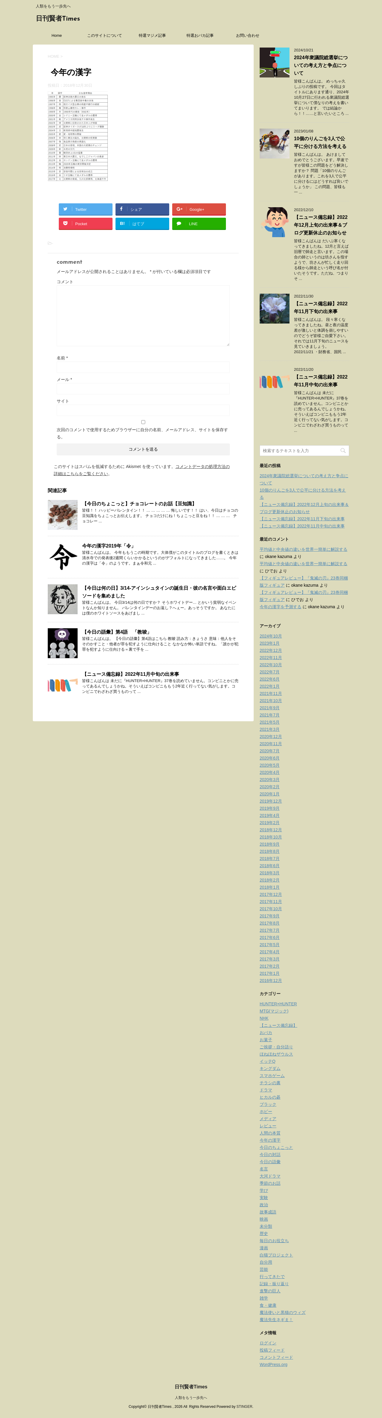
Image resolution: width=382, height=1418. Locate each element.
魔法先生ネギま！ (276, 1319)
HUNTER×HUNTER (278, 1003)
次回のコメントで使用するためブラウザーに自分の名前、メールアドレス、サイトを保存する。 (142, 433)
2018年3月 (270, 872)
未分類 (266, 1226)
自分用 (266, 1262)
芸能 (264, 1269)
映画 (264, 1219)
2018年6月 (270, 865)
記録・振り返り (274, 1283)
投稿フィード (272, 1350)
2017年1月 (270, 973)
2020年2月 (270, 786)
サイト (63, 401)
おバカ (266, 1032)
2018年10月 (271, 837)
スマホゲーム (272, 1075)
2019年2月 (270, 822)
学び (264, 1190)
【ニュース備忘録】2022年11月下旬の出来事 (302, 518)
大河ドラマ (270, 1176)
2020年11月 (271, 743)
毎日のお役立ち (274, 1240)
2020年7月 (270, 750)
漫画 (264, 1247)
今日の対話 (270, 1154)
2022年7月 (270, 672)
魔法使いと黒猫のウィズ (283, 1312)
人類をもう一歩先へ (191, 1398)
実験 (264, 1197)
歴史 (264, 1233)
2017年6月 (270, 937)
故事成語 (268, 1212)
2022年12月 (271, 650)
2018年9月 (270, 844)
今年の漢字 (270, 1140)
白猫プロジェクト (276, 1255)
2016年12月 (271, 980)
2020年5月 (270, 765)
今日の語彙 (270, 1161)
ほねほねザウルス (276, 1054)
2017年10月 (271, 908)
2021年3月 (270, 729)
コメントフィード (276, 1357)
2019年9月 (270, 808)
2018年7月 (270, 858)
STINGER (244, 1407)
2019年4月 (270, 815)
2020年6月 (270, 758)
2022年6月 (270, 679)
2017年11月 (271, 901)
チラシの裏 (270, 1082)
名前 (62, 358)
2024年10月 (271, 636)
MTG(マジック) (274, 1011)
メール (64, 379)
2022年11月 (271, 657)
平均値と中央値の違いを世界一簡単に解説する (303, 549)
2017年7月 (270, 930)
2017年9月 (270, 916)
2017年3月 (270, 959)
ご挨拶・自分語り (276, 1047)
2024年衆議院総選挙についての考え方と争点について (321, 65)
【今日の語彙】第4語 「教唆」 (117, 632)
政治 (264, 1204)
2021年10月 (271, 700)
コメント (65, 281)
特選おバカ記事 (200, 35)
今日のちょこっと (276, 1147)
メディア (268, 1118)
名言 (264, 1169)
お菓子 (266, 1039)
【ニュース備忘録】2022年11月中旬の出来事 (130, 674)
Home (57, 35)
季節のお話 (270, 1183)
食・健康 (268, 1305)
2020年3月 (270, 779)
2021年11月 (271, 693)
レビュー (268, 1125)
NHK (264, 1018)
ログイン (268, 1343)
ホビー (266, 1111)
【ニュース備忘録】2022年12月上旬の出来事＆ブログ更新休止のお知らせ (321, 225)
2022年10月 (271, 664)
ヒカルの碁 (270, 1097)
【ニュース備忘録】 (278, 1025)
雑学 (264, 1298)
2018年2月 (270, 880)
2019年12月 (271, 801)
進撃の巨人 (270, 1291)
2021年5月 (270, 722)
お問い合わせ (247, 35)
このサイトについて (104, 35)
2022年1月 (270, 686)
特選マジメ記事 (152, 35)
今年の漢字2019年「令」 (109, 545)
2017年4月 (270, 951)
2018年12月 (271, 829)
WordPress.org (273, 1364)
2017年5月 (270, 944)
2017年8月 (270, 923)
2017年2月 (270, 966)
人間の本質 (270, 1133)
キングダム (270, 1068)
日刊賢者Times (58, 19)
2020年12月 (271, 736)
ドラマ (266, 1090)
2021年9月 (270, 707)
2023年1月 (270, 643)
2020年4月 (270, 772)
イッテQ (267, 1061)
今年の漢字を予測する (280, 606)
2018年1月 (270, 887)
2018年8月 (270, 851)
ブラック (268, 1104)
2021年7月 (270, 715)
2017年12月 (271, 894)
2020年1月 (270, 794)
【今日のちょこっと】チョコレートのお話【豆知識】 (139, 503)
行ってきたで (272, 1276)
